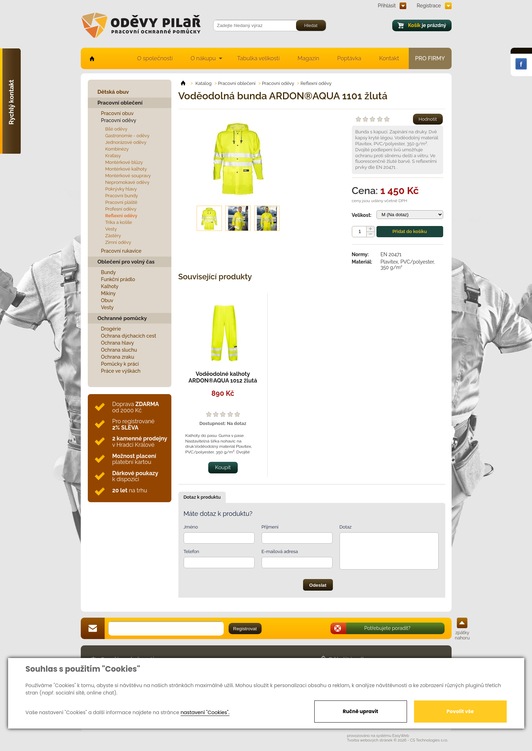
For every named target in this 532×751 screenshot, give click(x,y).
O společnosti (155, 58)
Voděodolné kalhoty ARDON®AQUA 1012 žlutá (223, 377)
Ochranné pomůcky (122, 318)
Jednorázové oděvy (125, 142)
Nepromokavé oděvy (127, 182)
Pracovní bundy (121, 195)
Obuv (107, 300)
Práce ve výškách (121, 371)
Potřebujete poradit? (387, 628)
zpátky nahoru (462, 635)
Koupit (223, 467)
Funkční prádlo (118, 279)
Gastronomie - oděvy (127, 135)
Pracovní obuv (117, 113)
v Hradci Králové (139, 441)
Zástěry (113, 235)
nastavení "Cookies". (204, 712)
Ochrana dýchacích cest (128, 336)
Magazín (308, 58)
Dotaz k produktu (202, 497)
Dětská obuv (113, 92)
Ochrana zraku (117, 357)
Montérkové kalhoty (126, 169)
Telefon (191, 551)
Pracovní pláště (121, 202)
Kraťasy (113, 155)
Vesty (111, 229)
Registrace (429, 5)
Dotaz (346, 527)
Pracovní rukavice (121, 251)
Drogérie (111, 329)
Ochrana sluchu (119, 350)
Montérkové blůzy (124, 162)
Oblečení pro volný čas (126, 262)
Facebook (521, 63)
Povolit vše (460, 711)
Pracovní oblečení (120, 103)
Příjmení (270, 527)
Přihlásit (387, 5)
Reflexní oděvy (121, 215)
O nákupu (203, 58)
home (91, 58)
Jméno (191, 527)
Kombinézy (117, 149)
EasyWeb (400, 735)
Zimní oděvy (118, 242)
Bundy (108, 272)
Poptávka (349, 58)
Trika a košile (118, 222)
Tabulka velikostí (258, 58)
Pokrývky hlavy (121, 189)
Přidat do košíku (409, 231)
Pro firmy (430, 58)
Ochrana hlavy (117, 343)
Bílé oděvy (116, 129)
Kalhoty (110, 286)
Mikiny (108, 293)
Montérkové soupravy (128, 175)
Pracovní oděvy (118, 120)
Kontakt (389, 58)
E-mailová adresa (280, 551)
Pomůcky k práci (120, 364)
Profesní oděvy (121, 209)
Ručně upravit (360, 711)
